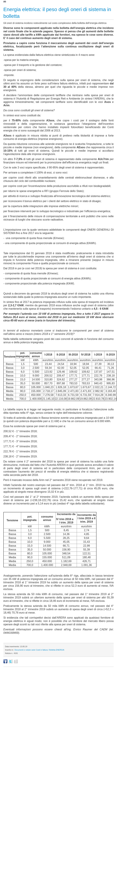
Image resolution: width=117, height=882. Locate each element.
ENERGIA (60, 650)
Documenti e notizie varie (25, 650)
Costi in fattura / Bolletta (45, 650)
